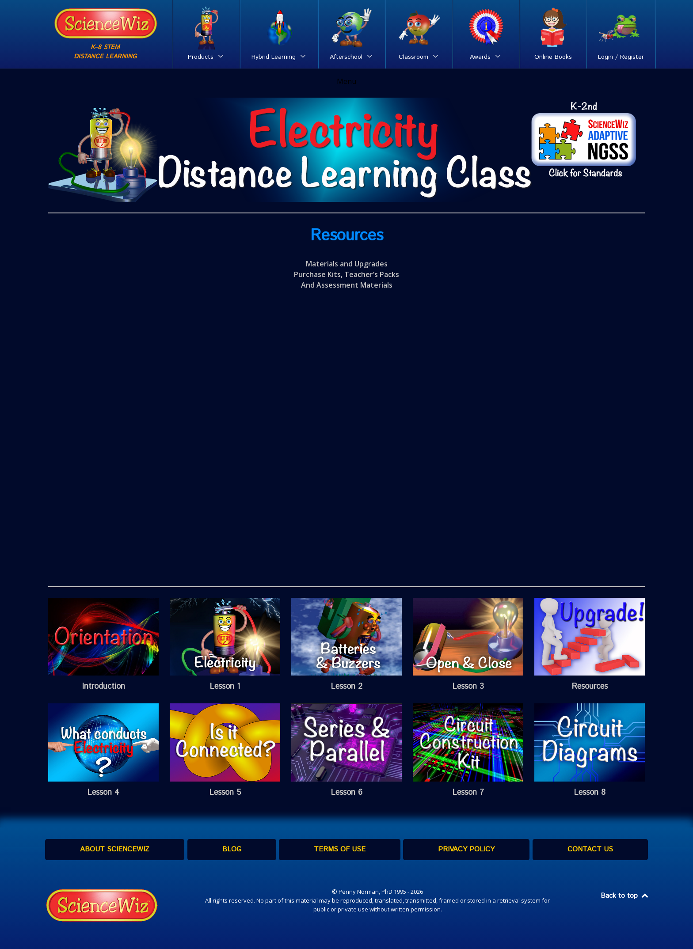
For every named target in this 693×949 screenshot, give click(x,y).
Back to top (625, 896)
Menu (346, 81)
